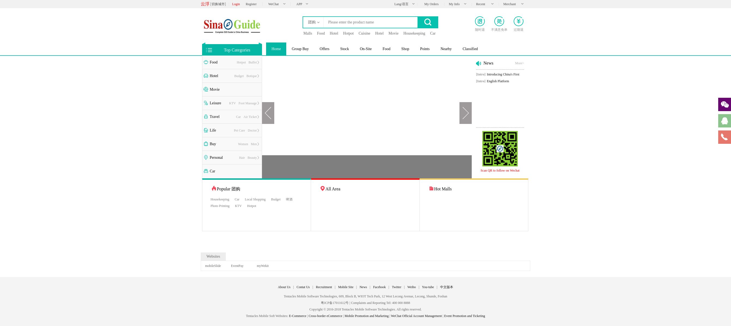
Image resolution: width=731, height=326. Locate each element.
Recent (480, 4)
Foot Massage (248, 103)
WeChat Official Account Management (416, 316)
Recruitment (324, 287)
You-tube (428, 287)
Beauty (252, 158)
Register (251, 4)
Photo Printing (220, 206)
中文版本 (446, 287)
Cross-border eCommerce (325, 316)
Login (236, 4)
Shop (405, 49)
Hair (242, 158)
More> (519, 63)
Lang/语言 (401, 4)
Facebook (379, 287)
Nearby (446, 49)
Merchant (509, 4)
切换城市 (218, 4)
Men (254, 144)
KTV (232, 103)
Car (238, 117)
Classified (470, 49)
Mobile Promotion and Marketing (367, 316)
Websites (213, 256)
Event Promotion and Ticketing (464, 316)
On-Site (366, 49)
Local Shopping (255, 199)
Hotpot (241, 62)
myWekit (263, 266)
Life (213, 130)
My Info (454, 4)
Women (243, 144)
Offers (325, 49)
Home (276, 49)
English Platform (492, 81)
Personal (216, 158)
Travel (215, 117)
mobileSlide (213, 266)
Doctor (252, 130)
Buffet (253, 62)
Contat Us (303, 287)
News (363, 287)
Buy (213, 144)
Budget (239, 76)
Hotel (214, 76)
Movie (215, 89)
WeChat (273, 4)
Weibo (411, 287)
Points (425, 49)
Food (214, 62)
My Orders (431, 4)
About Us (284, 287)
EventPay (237, 266)
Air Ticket (250, 117)
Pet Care (239, 130)
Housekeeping (220, 199)
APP (299, 4)
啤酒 (289, 199)
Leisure (215, 103)
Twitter (396, 287)
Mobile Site (345, 287)
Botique (251, 76)
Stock (344, 49)
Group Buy (300, 49)
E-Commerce (297, 316)
